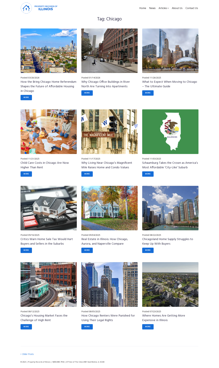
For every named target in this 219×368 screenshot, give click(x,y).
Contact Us (192, 8)
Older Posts (27, 354)
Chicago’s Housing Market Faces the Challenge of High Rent (44, 318)
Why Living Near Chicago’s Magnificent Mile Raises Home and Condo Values (106, 165)
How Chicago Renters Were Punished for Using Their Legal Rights (108, 318)
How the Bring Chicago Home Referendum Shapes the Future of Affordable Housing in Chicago (48, 87)
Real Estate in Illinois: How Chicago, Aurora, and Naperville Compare (104, 241)
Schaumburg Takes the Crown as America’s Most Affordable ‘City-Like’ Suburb (170, 165)
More (26, 97)
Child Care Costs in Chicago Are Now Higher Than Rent (45, 165)
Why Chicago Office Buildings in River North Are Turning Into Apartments (105, 84)
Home (142, 8)
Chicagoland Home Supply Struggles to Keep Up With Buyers (167, 241)
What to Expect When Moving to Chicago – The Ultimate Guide (169, 84)
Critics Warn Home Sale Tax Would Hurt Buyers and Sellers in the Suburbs (47, 241)
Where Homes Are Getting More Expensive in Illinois (163, 318)
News (152, 8)
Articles (163, 8)
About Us (177, 8)
